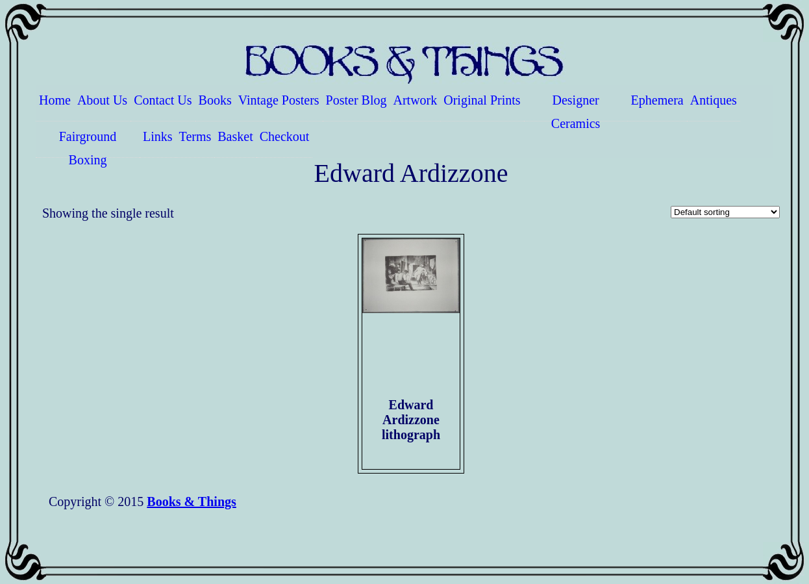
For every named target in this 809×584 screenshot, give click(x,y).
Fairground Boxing (88, 143)
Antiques (713, 100)
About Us (102, 100)
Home (55, 100)
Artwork (415, 100)
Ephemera (657, 100)
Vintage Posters (278, 100)
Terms (195, 136)
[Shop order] (725, 212)
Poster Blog (356, 100)
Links (158, 136)
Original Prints (481, 100)
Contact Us (163, 100)
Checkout (285, 136)
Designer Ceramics (576, 107)
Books (215, 100)
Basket (235, 136)
